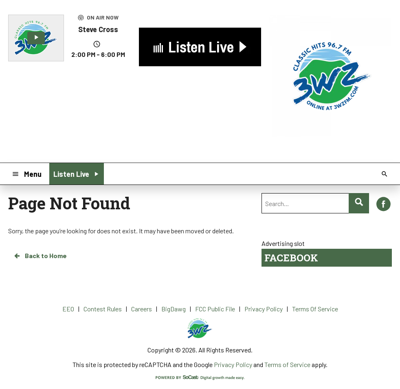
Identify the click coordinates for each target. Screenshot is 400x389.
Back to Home (40, 256)
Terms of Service (287, 364)
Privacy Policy (233, 364)
